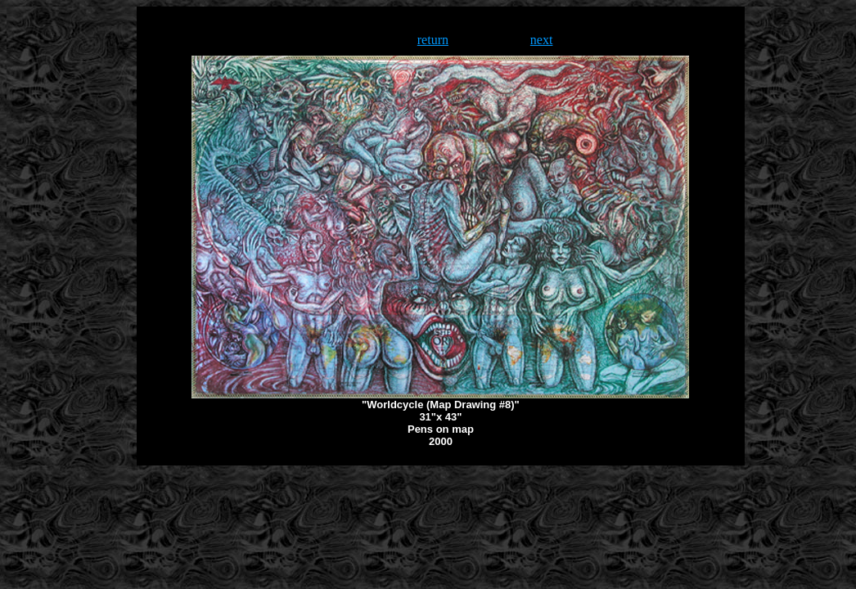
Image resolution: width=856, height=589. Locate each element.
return (432, 40)
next (541, 40)
